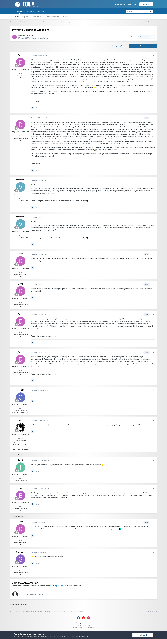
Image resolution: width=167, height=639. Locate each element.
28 (20, 198)
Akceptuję (143, 635)
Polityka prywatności (80, 623)
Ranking (65, 17)
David (30, 36)
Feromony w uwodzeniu (39, 38)
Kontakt (91, 623)
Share (132, 37)
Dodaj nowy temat (118, 46)
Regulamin (25, 17)
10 (20, 73)
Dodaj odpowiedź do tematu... (33, 594)
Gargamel (20, 552)
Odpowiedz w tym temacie (143, 46)
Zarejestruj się (146, 4)
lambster (21, 420)
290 (20, 438)
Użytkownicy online (52, 17)
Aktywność (31, 11)
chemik (20, 390)
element (20, 488)
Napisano (39, 55)
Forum (16, 17)
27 (20, 570)
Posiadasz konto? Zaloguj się (126, 4)
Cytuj (37, 108)
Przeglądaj (19, 12)
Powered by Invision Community (83, 627)
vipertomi (20, 180)
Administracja (37, 17)
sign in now (59, 586)
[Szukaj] (137, 11)
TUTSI (20, 460)
